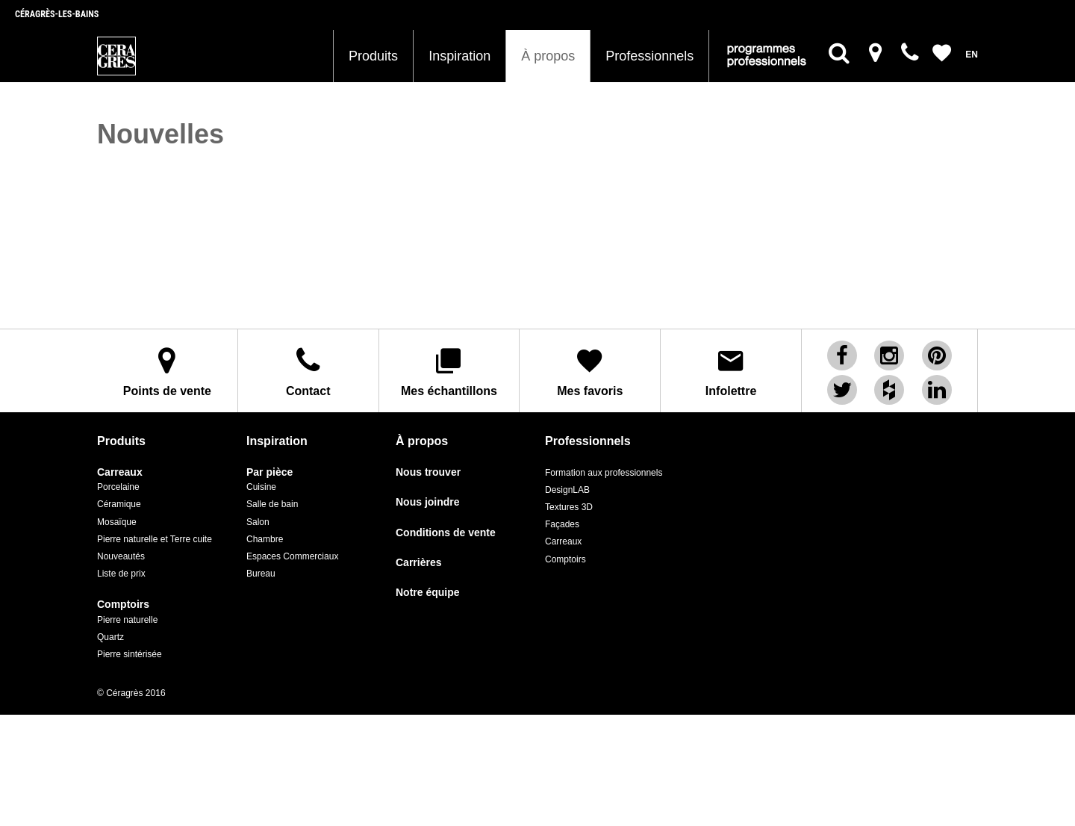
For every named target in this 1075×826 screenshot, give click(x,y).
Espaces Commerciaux (292, 555)
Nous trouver (428, 471)
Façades (562, 523)
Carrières (419, 562)
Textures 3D (569, 506)
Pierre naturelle (127, 618)
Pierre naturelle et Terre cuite (154, 537)
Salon (257, 520)
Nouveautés (121, 555)
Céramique (119, 503)
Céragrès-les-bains (57, 14)
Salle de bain (272, 503)
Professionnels (649, 56)
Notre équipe (428, 591)
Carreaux (120, 471)
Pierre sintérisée (129, 653)
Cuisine (261, 486)
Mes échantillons (449, 371)
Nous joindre (428, 501)
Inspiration (459, 56)
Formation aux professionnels (603, 472)
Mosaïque (117, 520)
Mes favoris (590, 371)
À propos (548, 56)
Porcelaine (118, 486)
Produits (373, 56)
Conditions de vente (446, 531)
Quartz (110, 635)
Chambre (264, 537)
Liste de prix (121, 573)
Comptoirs (123, 603)
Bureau (260, 573)
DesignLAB (567, 489)
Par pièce (269, 471)
